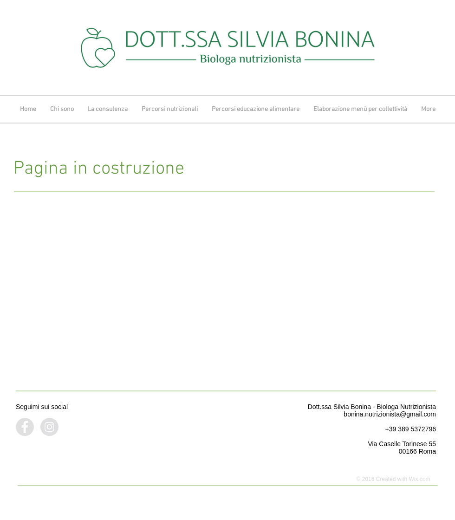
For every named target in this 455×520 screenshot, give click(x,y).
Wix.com (419, 479)
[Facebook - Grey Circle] (25, 427)
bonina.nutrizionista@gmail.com (390, 414)
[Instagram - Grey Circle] (49, 427)
